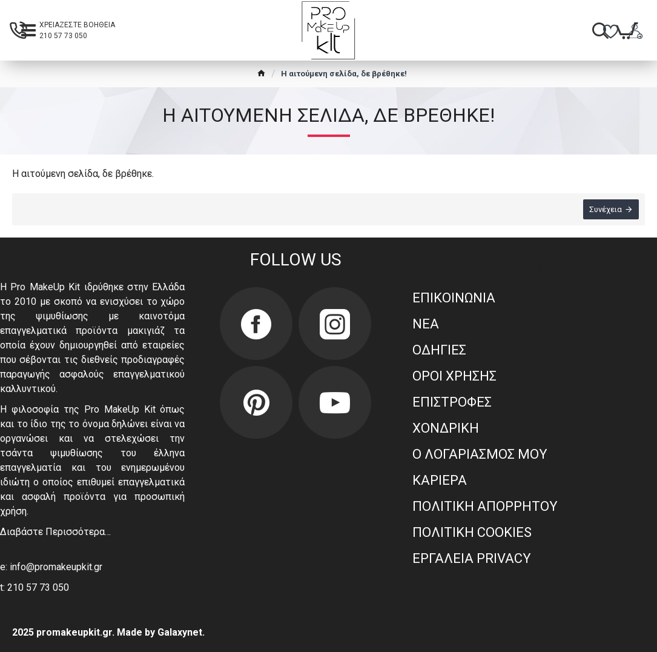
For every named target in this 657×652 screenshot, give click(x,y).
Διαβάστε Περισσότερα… (55, 531)
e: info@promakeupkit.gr (51, 567)
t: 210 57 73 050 (34, 587)
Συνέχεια (605, 209)
